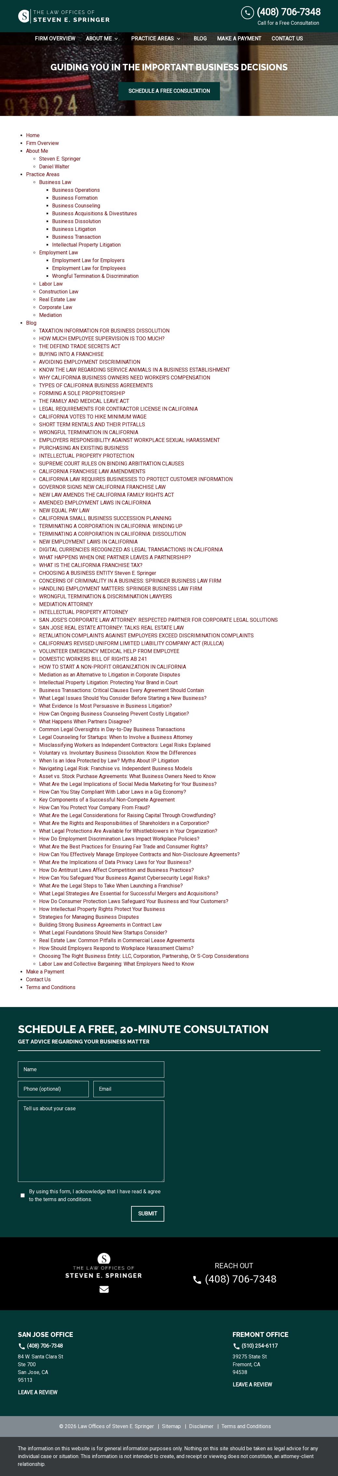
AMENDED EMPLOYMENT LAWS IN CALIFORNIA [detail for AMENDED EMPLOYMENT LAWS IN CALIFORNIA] (95, 503)
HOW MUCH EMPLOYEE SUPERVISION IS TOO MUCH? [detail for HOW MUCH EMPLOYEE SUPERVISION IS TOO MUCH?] (102, 338)
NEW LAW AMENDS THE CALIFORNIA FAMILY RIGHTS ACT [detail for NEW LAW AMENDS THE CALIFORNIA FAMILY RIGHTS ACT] (106, 495)
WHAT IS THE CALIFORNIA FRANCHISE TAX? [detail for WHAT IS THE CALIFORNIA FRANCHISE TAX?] (90, 565)
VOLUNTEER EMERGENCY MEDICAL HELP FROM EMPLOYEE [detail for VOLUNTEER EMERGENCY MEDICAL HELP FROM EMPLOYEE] (109, 651)
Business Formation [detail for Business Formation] (75, 198)
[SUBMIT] (147, 1214)
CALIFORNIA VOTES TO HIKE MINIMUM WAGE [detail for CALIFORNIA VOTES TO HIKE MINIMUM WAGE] (92, 417)
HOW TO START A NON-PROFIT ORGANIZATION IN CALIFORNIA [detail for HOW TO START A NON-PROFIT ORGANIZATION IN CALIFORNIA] (112, 667)
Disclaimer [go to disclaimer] (201, 1426)
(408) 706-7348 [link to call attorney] (40, 1346)
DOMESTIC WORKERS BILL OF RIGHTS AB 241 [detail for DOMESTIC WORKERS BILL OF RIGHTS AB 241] (93, 659)
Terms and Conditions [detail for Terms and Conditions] (50, 987)
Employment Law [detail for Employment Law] (58, 252)
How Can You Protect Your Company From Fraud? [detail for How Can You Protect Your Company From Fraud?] (94, 807)
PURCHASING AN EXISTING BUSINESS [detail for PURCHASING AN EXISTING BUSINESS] (83, 448)
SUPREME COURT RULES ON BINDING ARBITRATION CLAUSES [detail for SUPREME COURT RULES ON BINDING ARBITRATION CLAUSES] (111, 464)
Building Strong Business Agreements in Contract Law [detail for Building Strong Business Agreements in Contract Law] (100, 925)
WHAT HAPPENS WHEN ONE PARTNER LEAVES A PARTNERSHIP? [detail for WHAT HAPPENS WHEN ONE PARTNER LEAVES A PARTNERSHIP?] (115, 557)
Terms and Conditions (246, 1426)
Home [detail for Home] (33, 135)
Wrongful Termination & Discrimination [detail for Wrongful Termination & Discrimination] (95, 276)
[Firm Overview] (55, 38)
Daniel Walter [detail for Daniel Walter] (54, 166)
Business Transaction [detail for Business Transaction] (76, 237)
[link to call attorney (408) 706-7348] (280, 12)
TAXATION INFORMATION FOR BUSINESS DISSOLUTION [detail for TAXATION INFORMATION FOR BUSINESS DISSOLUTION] (104, 331)
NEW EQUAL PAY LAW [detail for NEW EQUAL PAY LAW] (64, 510)
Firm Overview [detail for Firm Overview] (42, 143)
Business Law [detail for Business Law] (55, 182)
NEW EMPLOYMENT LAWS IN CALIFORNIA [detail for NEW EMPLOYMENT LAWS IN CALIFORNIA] (88, 542)
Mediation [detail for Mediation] (50, 315)
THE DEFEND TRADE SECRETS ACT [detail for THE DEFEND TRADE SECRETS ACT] (79, 346)
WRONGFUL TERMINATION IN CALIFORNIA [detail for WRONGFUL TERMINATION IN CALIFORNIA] (88, 432)
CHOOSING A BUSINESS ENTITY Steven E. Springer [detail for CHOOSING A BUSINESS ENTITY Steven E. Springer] (97, 573)
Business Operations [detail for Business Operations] (76, 190)
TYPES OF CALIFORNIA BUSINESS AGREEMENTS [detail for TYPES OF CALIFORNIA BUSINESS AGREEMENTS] (96, 385)
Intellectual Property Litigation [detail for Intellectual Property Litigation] (86, 245)
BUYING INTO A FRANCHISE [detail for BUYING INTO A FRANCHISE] (71, 354)
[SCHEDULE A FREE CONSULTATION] (169, 91)
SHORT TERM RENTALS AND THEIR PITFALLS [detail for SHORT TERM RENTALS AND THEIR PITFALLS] (92, 424)
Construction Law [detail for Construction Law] (58, 292)
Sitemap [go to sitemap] (171, 1426)
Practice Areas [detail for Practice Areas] (43, 174)
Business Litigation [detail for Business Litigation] (74, 229)
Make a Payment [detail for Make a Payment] (45, 972)
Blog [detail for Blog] (31, 323)
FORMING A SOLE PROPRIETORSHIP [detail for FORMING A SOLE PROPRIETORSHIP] (82, 393)
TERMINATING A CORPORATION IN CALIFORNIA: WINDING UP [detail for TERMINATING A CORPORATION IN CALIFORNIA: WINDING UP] (111, 526)
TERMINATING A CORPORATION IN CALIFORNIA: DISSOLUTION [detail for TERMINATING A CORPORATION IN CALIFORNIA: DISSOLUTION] (112, 534)
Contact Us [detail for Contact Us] (38, 979)
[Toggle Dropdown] (118, 39)
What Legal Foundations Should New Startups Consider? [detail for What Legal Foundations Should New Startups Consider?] (103, 933)
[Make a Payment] (239, 38)
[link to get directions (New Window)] (62, 1368)
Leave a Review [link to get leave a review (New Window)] (37, 1392)
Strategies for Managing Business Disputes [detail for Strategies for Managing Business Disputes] (89, 917)
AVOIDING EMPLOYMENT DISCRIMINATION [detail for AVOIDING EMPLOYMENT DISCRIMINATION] (89, 362)
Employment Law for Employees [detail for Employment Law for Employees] (89, 268)
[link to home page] (64, 16)
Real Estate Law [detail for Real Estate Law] (57, 299)
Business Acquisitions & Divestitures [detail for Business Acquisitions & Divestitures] (94, 213)
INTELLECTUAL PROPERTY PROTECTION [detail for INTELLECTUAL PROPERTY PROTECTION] (86, 456)
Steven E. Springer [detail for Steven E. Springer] (60, 159)
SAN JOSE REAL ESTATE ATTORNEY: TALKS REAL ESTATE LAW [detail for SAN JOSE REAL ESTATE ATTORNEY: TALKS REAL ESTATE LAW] (111, 628)
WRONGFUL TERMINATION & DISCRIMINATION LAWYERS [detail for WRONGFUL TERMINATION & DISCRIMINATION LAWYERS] (105, 596)
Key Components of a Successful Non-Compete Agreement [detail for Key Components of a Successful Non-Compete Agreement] (107, 800)
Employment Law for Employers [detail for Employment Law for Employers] (88, 260)
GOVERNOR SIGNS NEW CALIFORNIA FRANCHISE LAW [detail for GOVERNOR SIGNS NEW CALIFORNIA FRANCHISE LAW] (102, 487)
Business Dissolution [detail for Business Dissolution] (76, 221)
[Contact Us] (287, 38)
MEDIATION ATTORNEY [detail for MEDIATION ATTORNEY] (66, 604)
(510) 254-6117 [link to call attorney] (255, 1346)
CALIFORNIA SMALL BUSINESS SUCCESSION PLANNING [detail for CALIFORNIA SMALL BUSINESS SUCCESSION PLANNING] (105, 518)
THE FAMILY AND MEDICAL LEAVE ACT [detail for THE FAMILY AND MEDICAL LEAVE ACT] (84, 401)
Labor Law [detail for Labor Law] (51, 284)
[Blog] (200, 38)
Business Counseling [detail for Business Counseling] (76, 206)
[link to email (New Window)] (104, 1289)
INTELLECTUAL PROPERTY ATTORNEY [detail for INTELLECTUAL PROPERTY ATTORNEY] (83, 612)
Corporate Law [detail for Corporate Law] (55, 307)
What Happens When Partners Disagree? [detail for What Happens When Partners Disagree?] (85, 721)
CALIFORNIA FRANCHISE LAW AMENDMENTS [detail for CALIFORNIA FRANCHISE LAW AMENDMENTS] (92, 471)
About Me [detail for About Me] (37, 151)
